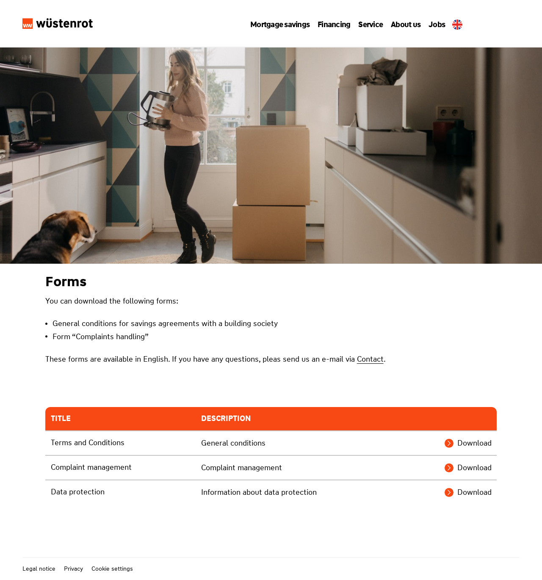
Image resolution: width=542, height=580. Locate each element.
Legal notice (38, 568)
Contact (370, 359)
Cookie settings (112, 568)
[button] (283, 24)
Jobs (433, 24)
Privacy (73, 568)
